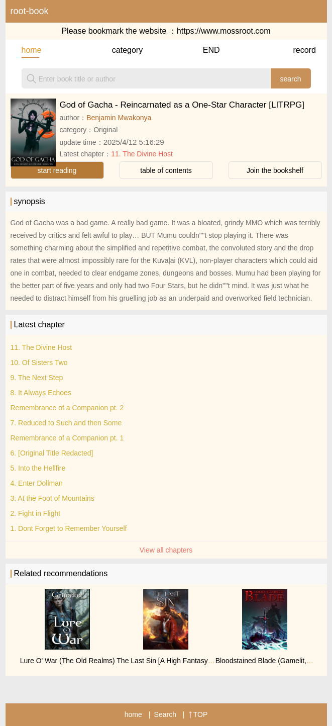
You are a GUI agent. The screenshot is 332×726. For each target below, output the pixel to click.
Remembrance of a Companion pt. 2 (67, 408)
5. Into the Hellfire (38, 468)
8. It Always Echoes (41, 393)
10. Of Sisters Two (39, 362)
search (290, 79)
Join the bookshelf (275, 170)
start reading (57, 170)
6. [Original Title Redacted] (52, 453)
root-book (30, 11)
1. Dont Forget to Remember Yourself (69, 528)
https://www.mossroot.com (224, 31)
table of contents (166, 170)
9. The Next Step (37, 378)
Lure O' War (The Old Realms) (67, 661)
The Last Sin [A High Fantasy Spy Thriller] (182, 661)
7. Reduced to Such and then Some (66, 423)
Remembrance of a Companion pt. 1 (67, 438)
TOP (198, 714)
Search (165, 714)
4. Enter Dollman (37, 483)
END (211, 50)
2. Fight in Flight (36, 513)
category (121, 50)
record (301, 50)
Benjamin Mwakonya (118, 118)
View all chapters (166, 550)
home (30, 50)
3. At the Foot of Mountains (52, 498)
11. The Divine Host (142, 154)
